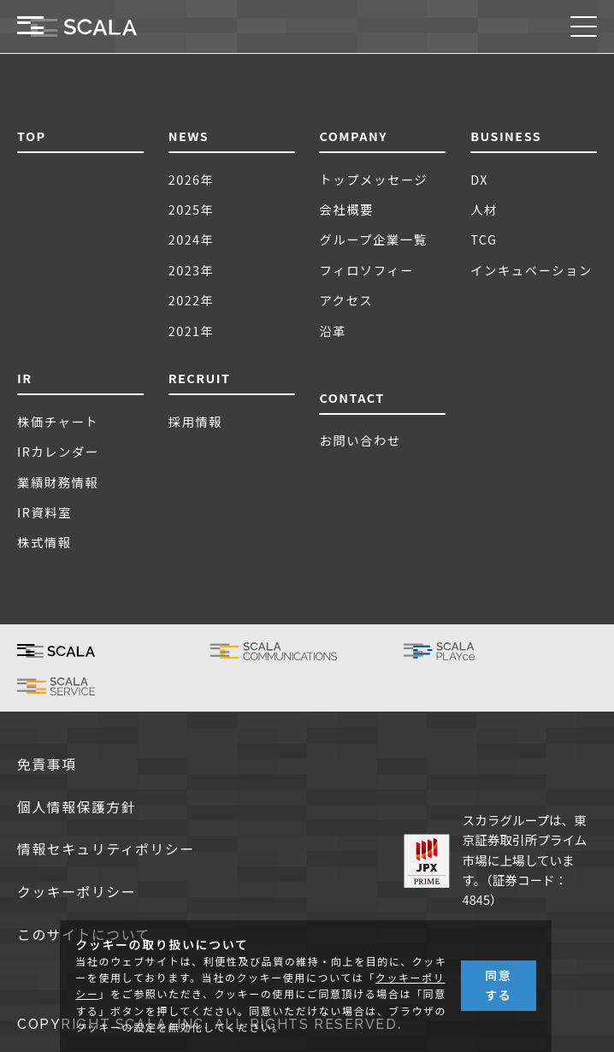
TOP (31, 136)
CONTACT (351, 397)
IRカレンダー (58, 451)
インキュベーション (531, 270)
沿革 (332, 331)
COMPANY (353, 136)
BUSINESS (505, 136)
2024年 (191, 239)
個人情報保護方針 (76, 808)
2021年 (191, 331)
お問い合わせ (359, 440)
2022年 (191, 300)
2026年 (191, 179)
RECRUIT (199, 378)
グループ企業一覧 (373, 239)
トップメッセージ (373, 179)
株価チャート (57, 421)
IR (24, 378)
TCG (483, 239)
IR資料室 (44, 512)
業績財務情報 (57, 482)
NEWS (189, 136)
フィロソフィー (366, 270)
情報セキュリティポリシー (106, 850)
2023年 (191, 270)
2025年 (191, 209)
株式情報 (44, 542)
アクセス (346, 300)
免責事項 (47, 765)
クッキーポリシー (76, 892)
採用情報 (195, 421)
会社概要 (346, 209)
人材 (484, 209)
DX (479, 179)
